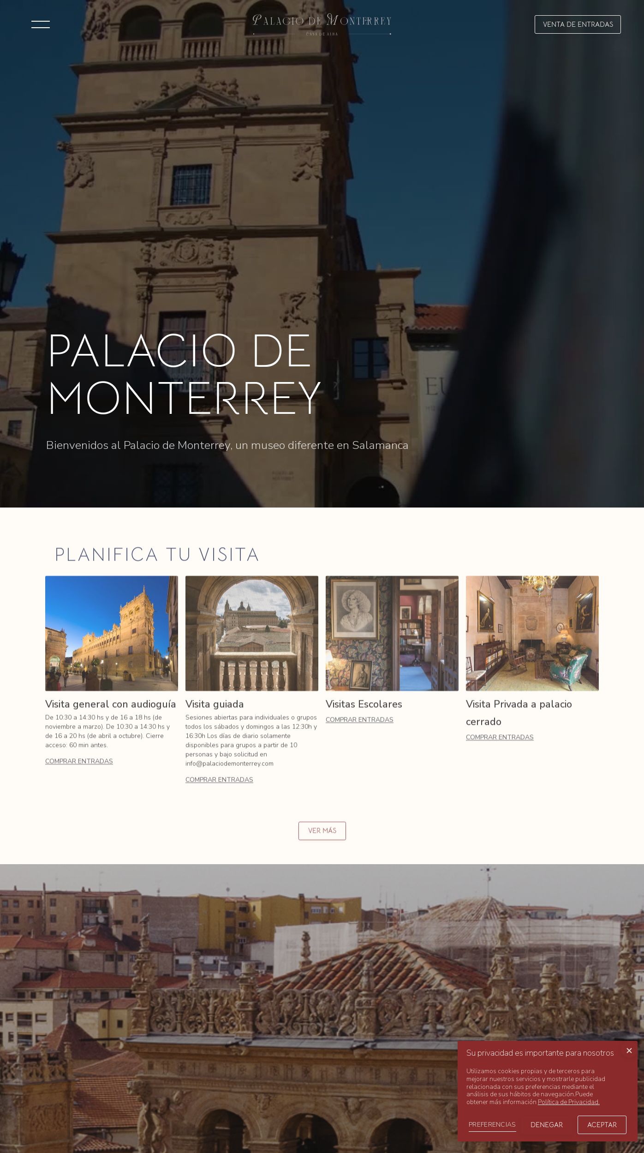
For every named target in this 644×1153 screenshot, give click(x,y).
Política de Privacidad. (569, 1102)
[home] (322, 24)
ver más (322, 840)
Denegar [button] (547, 1124)
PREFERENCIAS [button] (492, 1124)
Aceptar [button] (602, 1124)
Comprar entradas (79, 770)
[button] (40, 24)
